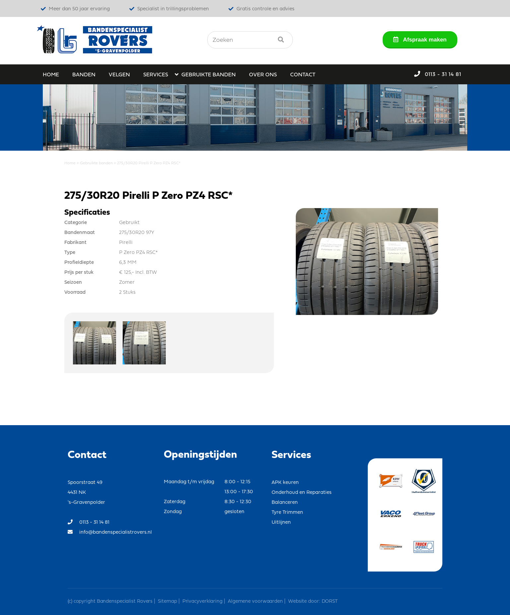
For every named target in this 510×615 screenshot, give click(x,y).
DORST (329, 601)
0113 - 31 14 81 (437, 74)
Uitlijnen (281, 522)
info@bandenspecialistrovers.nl (110, 532)
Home (51, 75)
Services (155, 75)
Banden (84, 75)
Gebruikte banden (208, 75)
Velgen (119, 75)
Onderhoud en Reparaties (302, 492)
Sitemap (167, 601)
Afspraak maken (419, 40)
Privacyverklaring (202, 601)
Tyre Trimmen (287, 512)
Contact (302, 75)
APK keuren (285, 482)
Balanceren (285, 502)
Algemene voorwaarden (255, 601)
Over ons (263, 75)
